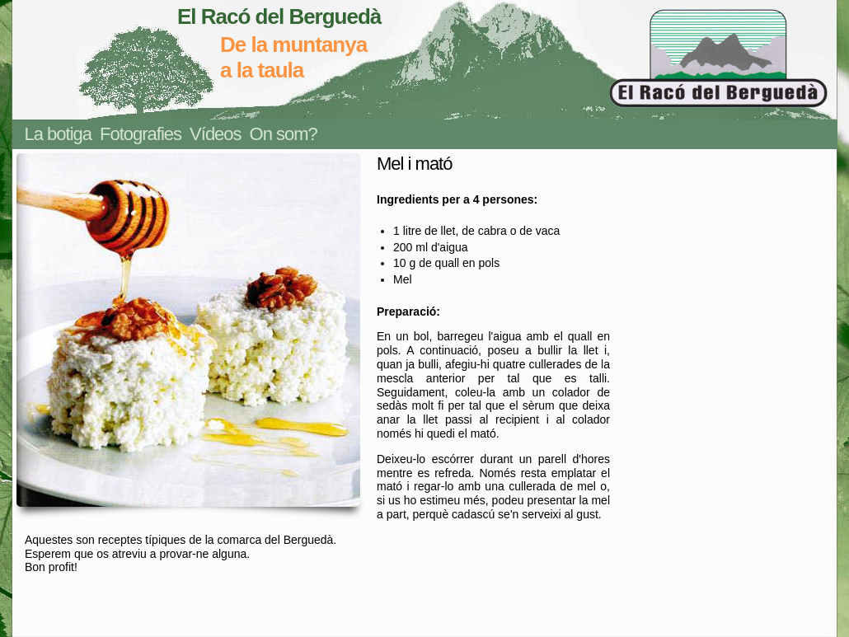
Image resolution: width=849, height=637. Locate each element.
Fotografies (140, 134)
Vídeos (216, 134)
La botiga (58, 134)
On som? (283, 134)
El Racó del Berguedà (279, 16)
